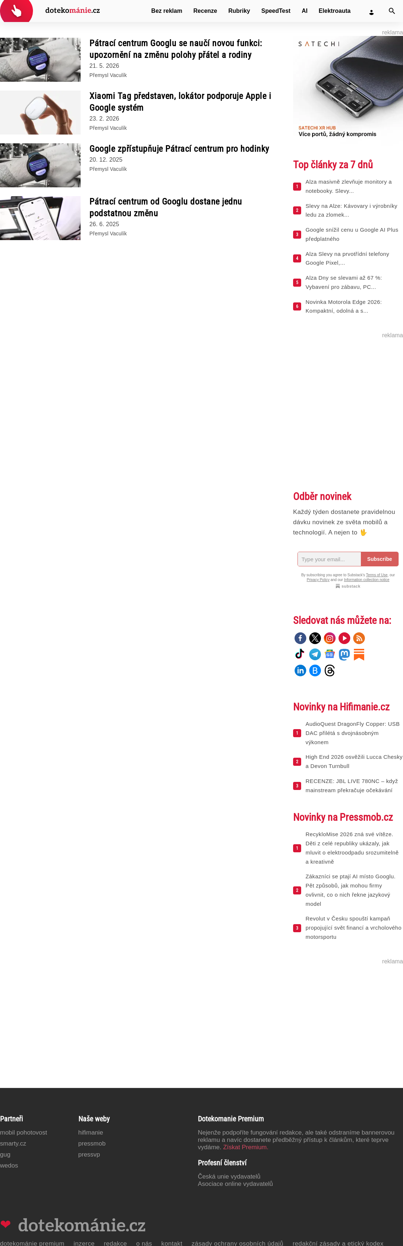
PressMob (92, 1143)
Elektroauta (335, 11)
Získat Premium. (246, 1147)
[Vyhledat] (392, 11)
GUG (5, 1154)
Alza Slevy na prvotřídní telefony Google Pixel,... (347, 258)
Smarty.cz (13, 1143)
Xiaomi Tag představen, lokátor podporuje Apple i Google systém (180, 102)
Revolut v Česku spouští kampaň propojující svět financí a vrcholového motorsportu (354, 927)
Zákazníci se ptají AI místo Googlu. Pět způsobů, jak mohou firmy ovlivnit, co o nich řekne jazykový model (351, 890)
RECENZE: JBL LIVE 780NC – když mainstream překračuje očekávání (352, 785)
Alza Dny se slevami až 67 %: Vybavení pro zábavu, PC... (344, 282)
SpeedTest (276, 11)
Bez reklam (166, 11)
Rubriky (239, 11)
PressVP (89, 1154)
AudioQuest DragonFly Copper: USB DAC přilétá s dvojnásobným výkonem (353, 733)
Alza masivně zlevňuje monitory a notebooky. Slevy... (349, 186)
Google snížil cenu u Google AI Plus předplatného (352, 234)
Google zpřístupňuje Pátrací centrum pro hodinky (179, 149)
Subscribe (379, 559)
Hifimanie (90, 1132)
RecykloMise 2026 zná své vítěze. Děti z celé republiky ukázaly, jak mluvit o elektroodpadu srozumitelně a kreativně (352, 847)
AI (304, 11)
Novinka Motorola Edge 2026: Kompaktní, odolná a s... (344, 306)
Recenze (205, 11)
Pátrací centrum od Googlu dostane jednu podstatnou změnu (165, 207)
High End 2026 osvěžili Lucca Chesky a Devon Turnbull (354, 761)
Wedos (9, 1165)
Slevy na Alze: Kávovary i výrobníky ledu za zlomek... (352, 210)
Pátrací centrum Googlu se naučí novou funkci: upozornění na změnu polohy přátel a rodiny (175, 49)
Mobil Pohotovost (23, 1132)
